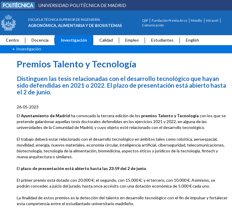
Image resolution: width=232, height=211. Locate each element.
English (192, 40)
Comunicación (153, 25)
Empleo (132, 40)
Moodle (196, 20)
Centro (12, 40)
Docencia (40, 40)
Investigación (74, 40)
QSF (145, 20)
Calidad (106, 40)
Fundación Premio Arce (169, 20)
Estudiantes (162, 40)
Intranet (212, 20)
